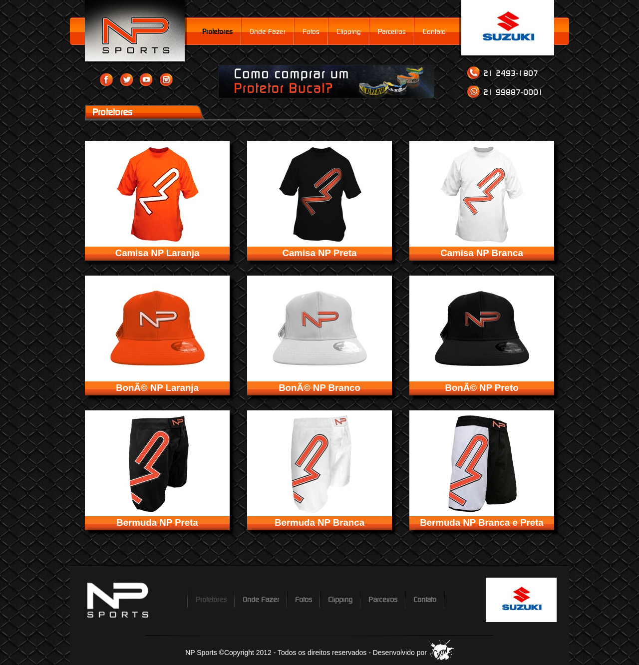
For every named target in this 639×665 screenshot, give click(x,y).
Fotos (311, 31)
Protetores (217, 31)
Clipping (348, 31)
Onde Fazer (268, 31)
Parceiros (392, 31)
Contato (434, 31)
